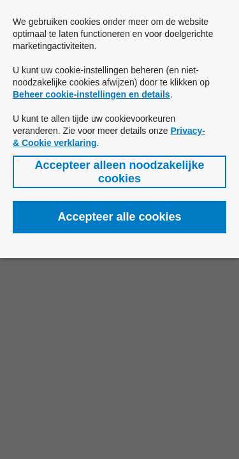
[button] (119, 172)
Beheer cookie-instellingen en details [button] (91, 94)
